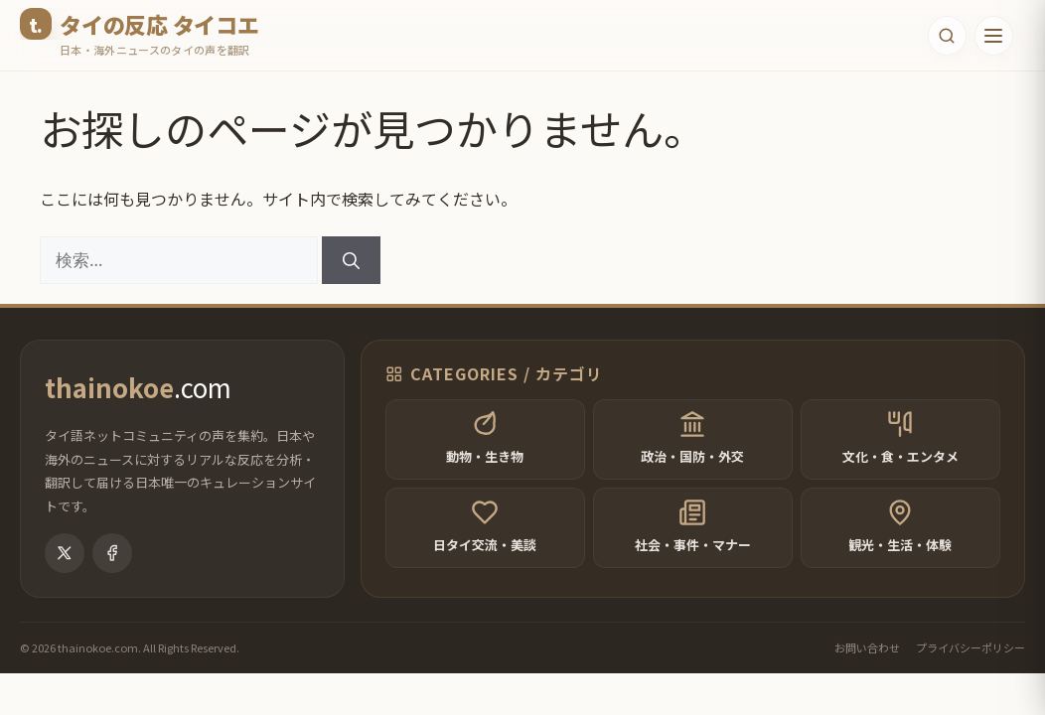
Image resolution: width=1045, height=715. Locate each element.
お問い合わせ (867, 666)
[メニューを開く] (992, 36)
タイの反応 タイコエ (159, 24)
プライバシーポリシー (970, 666)
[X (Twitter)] (64, 572)
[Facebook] (112, 572)
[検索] (351, 260)
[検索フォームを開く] (943, 36)
